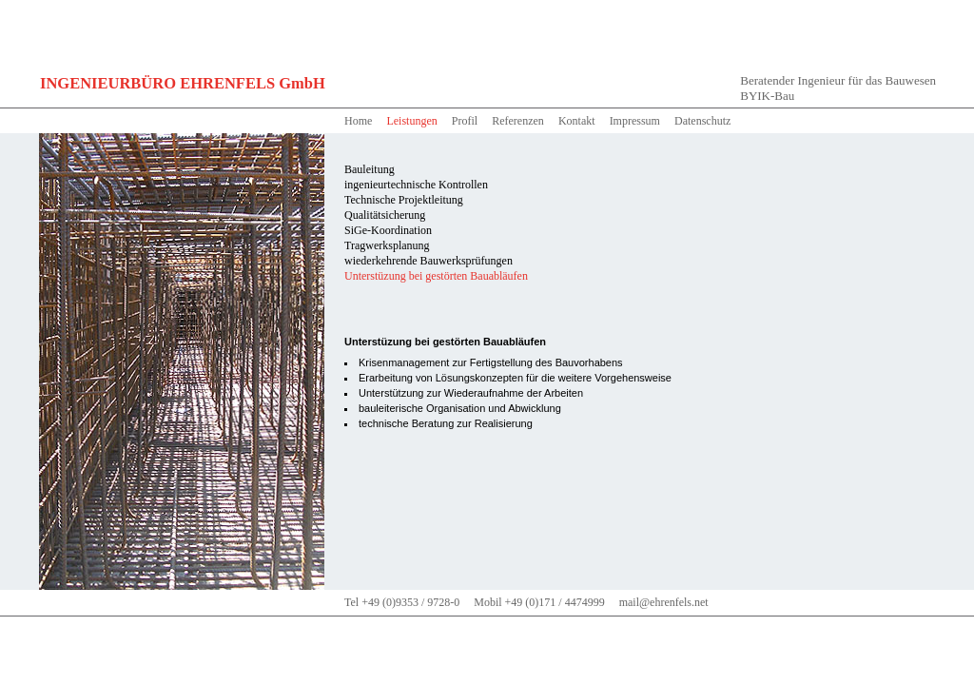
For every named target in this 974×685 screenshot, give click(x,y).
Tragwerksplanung (387, 245)
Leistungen (411, 120)
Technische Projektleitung (403, 199)
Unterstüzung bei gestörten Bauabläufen (436, 276)
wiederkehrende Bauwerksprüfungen (428, 260)
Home (358, 120)
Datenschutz (702, 120)
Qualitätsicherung (384, 215)
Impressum (635, 120)
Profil (464, 120)
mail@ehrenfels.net (664, 602)
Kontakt (576, 120)
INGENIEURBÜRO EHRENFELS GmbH (182, 83)
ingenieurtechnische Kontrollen (416, 184)
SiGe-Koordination (388, 230)
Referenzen (518, 120)
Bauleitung (369, 169)
